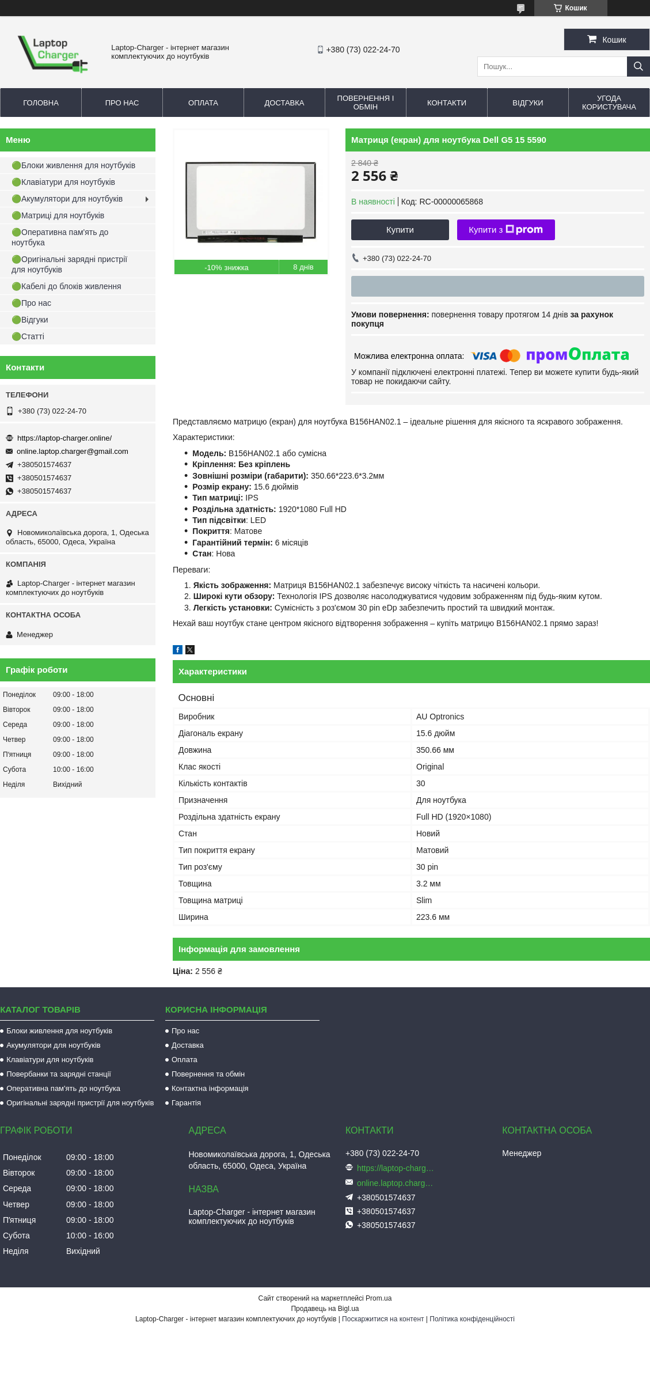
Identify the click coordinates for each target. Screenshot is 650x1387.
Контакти (446, 102)
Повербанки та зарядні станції (58, 1074)
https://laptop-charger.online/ (64, 438)
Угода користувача (609, 102)
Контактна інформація (210, 1088)
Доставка (285, 102)
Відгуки (527, 102)
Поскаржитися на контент (383, 1319)
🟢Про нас (31, 303)
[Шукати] (638, 66)
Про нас (122, 102)
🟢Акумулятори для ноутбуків (67, 198)
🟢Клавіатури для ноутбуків (63, 182)
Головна (41, 102)
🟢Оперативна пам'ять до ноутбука (60, 237)
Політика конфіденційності (472, 1319)
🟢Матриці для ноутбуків (58, 215)
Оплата (203, 102)
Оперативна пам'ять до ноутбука (63, 1088)
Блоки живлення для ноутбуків (59, 1030)
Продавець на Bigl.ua (325, 1309)
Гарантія (186, 1102)
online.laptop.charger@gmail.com (72, 451)
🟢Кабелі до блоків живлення (66, 286)
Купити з (506, 230)
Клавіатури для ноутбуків (49, 1059)
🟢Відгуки (30, 319)
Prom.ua (378, 1298)
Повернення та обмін (208, 1074)
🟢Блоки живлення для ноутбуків (73, 165)
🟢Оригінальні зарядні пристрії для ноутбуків (69, 264)
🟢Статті (28, 336)
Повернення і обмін (365, 102)
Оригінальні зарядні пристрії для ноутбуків (80, 1102)
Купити (400, 229)
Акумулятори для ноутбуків (53, 1045)
